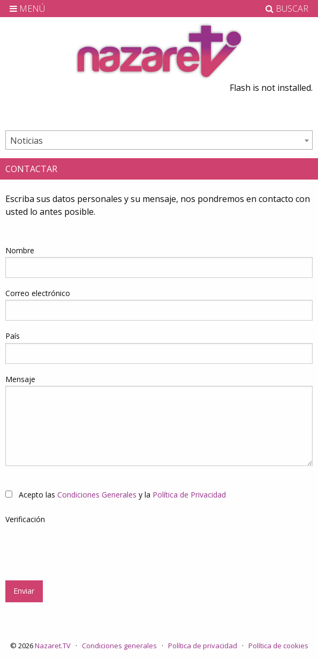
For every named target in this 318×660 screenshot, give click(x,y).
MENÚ (27, 8)
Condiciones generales (119, 645)
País (12, 336)
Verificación (25, 519)
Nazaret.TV (53, 645)
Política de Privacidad (189, 495)
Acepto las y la (115, 495)
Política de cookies (278, 645)
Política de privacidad (202, 645)
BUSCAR (287, 8)
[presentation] (86, 547)
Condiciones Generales (97, 495)
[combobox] (159, 140)
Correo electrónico (37, 293)
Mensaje (20, 379)
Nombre (19, 250)
